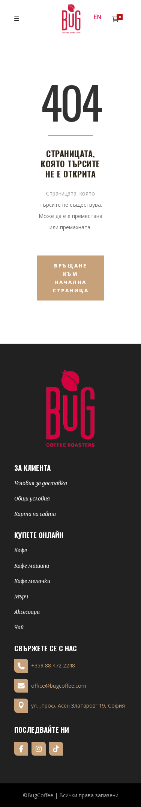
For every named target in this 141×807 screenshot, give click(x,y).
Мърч (21, 596)
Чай (19, 627)
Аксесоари (27, 612)
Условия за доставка (40, 483)
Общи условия (32, 498)
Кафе (20, 550)
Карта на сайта (35, 514)
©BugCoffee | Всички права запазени (70, 795)
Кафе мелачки (32, 581)
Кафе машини (31, 565)
